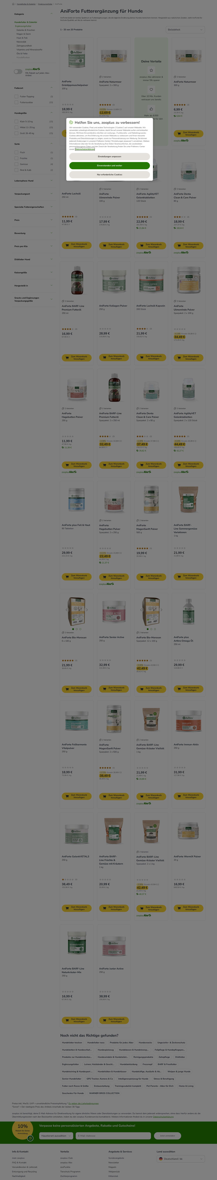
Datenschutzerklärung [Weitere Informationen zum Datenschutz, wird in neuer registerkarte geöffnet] (84, 149)
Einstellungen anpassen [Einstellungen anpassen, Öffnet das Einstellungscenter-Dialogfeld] (109, 156)
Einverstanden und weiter (109, 165)
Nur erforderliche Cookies (109, 174)
